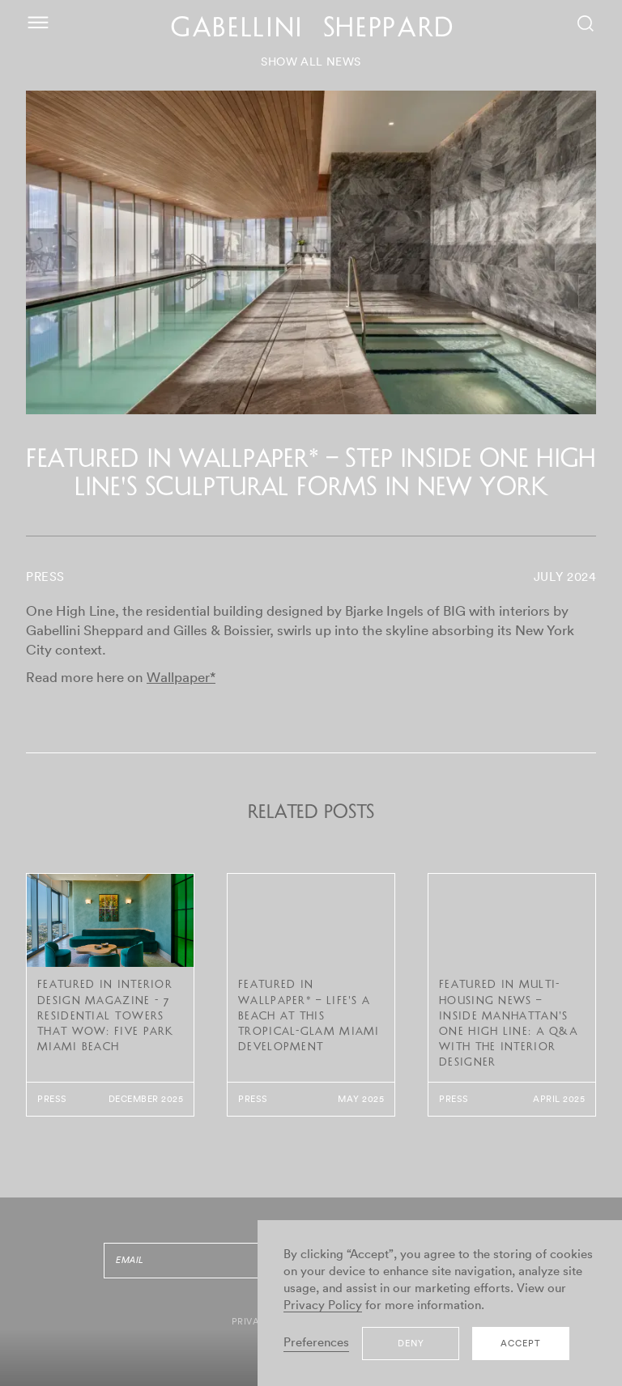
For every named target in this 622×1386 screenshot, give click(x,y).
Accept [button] (521, 1343)
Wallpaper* (181, 678)
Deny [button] (411, 1343)
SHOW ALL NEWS (310, 62)
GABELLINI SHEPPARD (313, 30)
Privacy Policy (322, 1305)
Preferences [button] (316, 1343)
